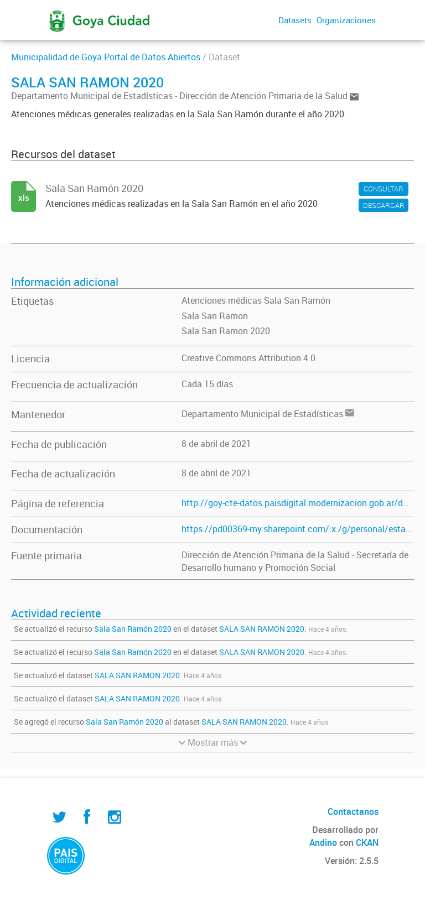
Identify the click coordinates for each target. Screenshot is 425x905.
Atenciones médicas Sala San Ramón (256, 300)
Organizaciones (346, 19)
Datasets (295, 19)
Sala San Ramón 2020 (133, 628)
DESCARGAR (384, 205)
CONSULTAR (383, 189)
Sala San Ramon (215, 316)
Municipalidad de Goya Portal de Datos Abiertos (105, 57)
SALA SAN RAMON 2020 (261, 628)
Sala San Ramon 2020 (226, 331)
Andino (323, 842)
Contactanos (353, 811)
